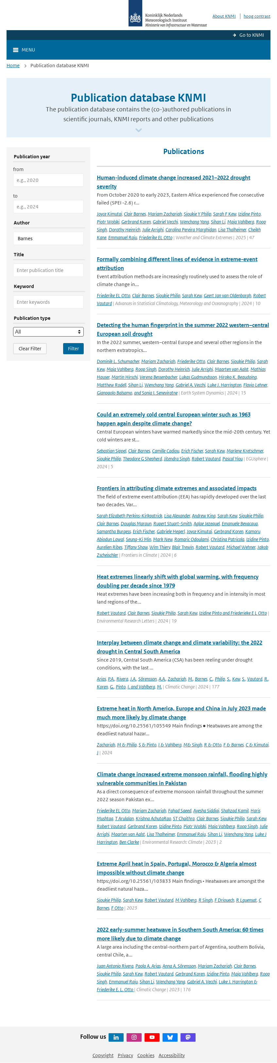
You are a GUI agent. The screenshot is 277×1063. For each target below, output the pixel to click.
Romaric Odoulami (191, 539)
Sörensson (147, 679)
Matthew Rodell (111, 385)
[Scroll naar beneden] (138, 130)
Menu (28, 50)
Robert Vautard (206, 458)
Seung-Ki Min (138, 539)
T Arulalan (124, 818)
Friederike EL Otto (155, 237)
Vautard (254, 679)
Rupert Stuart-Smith (172, 523)
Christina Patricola (227, 539)
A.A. (162, 679)
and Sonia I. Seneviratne (156, 393)
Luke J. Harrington (224, 385)
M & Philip (127, 745)
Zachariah (177, 679)
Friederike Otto (191, 361)
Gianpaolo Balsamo (114, 393)
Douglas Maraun (136, 523)
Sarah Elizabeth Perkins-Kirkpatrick (129, 515)
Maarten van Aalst (232, 369)
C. (211, 679)
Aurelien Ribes (109, 547)
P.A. (111, 679)
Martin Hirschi (125, 377)
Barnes (201, 679)
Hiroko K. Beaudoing (238, 377)
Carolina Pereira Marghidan (190, 229)
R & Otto (212, 745)
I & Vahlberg (170, 745)
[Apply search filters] (73, 348)
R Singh (206, 900)
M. (190, 679)
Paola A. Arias (148, 966)
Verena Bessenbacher (158, 377)
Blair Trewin (183, 547)
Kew (236, 679)
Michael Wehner (240, 547)
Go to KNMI (251, 35)
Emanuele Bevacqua (240, 523)
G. (112, 687)
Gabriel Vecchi (165, 222)
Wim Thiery (159, 547)
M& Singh (192, 745)
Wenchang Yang (194, 222)
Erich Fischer (192, 451)
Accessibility (172, 1055)
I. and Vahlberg (141, 687)
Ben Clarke (129, 842)
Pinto (121, 687)
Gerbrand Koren (136, 222)
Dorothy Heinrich (124, 229)
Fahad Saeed (179, 810)
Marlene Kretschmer (245, 451)
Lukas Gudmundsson (198, 377)
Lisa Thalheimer (232, 229)
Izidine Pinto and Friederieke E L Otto (233, 613)
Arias (101, 679)
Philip (220, 679)
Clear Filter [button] (30, 348)
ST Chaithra (184, 818)
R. (266, 679)
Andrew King (204, 515)
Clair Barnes (135, 214)
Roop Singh (145, 369)
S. (228, 679)
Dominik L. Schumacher (118, 361)
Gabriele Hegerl (171, 531)
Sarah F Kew (224, 214)
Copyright (103, 1055)
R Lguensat (246, 900)
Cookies (145, 1055)
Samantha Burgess (114, 531)
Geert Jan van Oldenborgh (227, 295)
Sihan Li (218, 222)
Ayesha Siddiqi (206, 810)
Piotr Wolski (108, 222)
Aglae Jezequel (207, 523)
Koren (102, 687)
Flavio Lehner (255, 385)
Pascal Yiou (232, 458)
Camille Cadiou (165, 451)
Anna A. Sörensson (179, 966)
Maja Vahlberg (240, 222)
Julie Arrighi (153, 229)
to (15, 196)
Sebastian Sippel (111, 451)
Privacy (125, 1055)
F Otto (117, 908)
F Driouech (224, 900)
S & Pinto (147, 745)
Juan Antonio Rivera (115, 966)
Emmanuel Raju (122, 237)
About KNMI (224, 16)
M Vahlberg (186, 900)
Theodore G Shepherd (142, 458)
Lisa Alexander (177, 515)
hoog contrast (257, 16)
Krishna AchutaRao (153, 818)
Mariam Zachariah (165, 214)
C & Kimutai (257, 745)
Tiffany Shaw (135, 547)
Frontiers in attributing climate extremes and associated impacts (177, 488)
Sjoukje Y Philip (197, 214)
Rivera (122, 679)
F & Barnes (233, 745)
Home (13, 65)
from (18, 169)
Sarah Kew (192, 295)
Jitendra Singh (177, 458)
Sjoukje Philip (168, 295)
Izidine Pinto (249, 214)
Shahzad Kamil (235, 810)
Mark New (162, 539)
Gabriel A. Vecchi (190, 385)
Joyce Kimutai (109, 214)
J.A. (133, 679)
